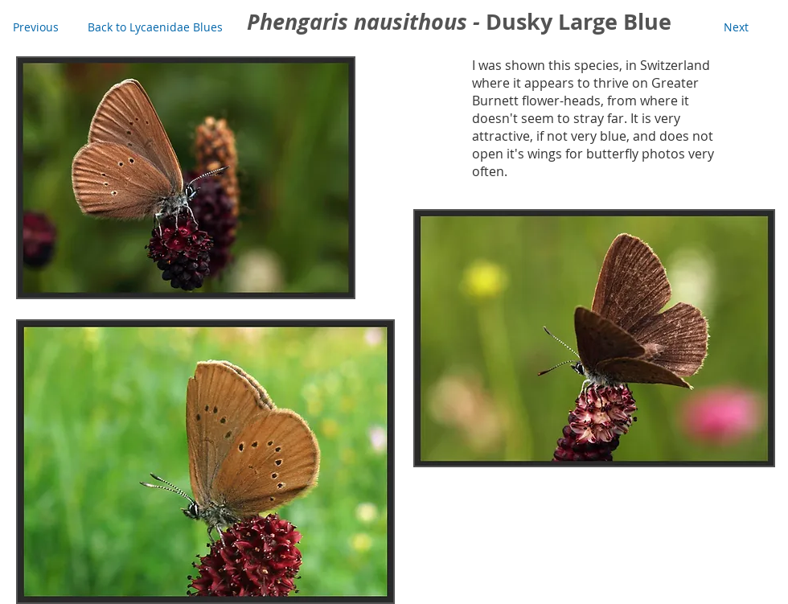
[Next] (735, 27)
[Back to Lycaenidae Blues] (155, 27)
